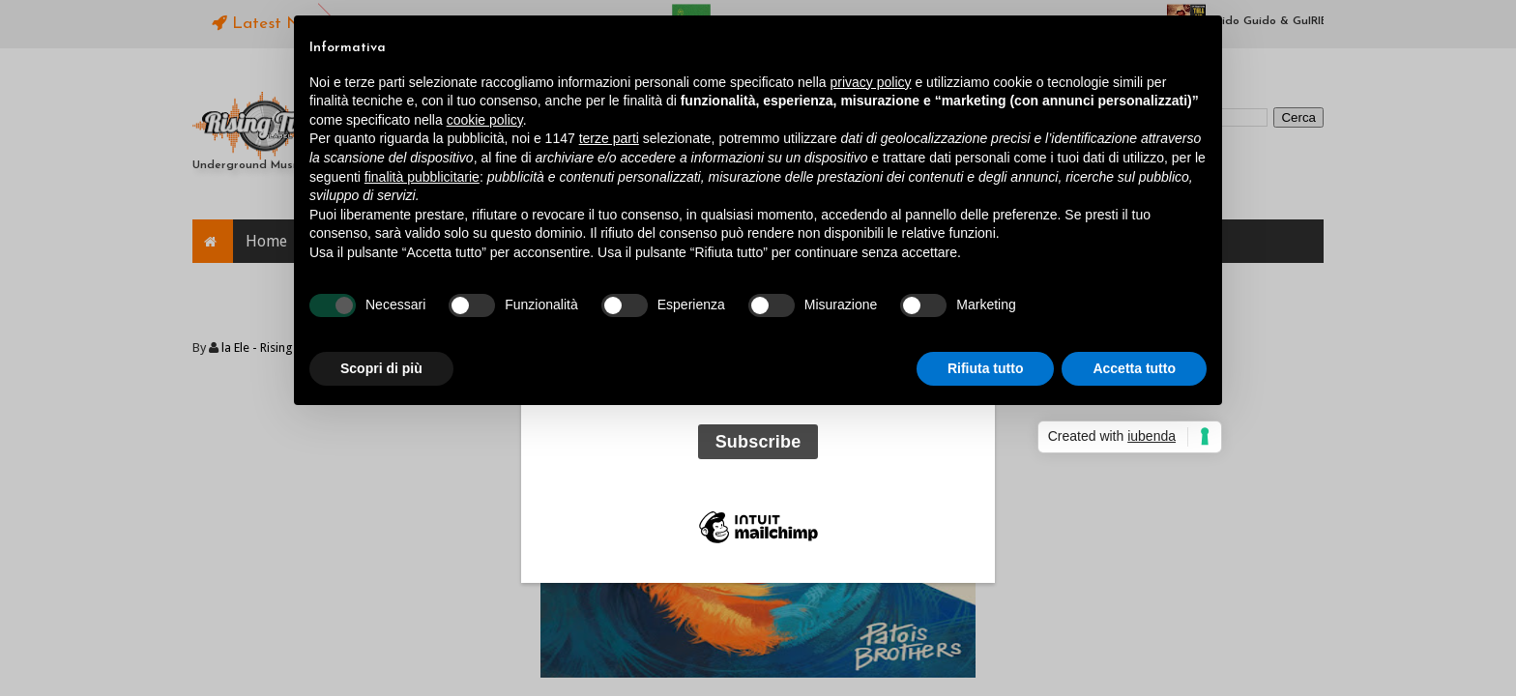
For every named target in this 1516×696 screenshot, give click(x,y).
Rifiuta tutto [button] (986, 368)
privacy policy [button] (871, 82)
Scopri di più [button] (381, 368)
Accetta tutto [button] (1134, 368)
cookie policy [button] (485, 120)
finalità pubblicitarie (422, 177)
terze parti (609, 138)
